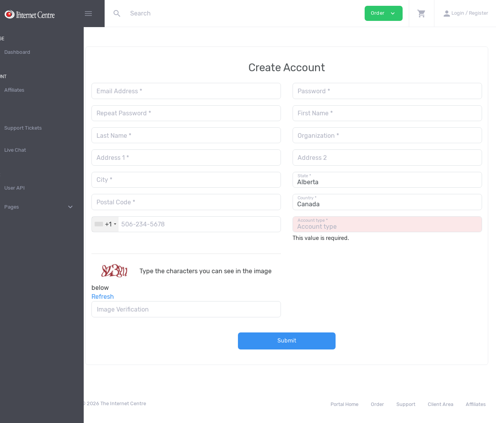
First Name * (328, 113)
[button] (421, 13)
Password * (327, 91)
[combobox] (132, 224)
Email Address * (146, 91)
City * (132, 179)
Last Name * (141, 135)
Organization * (332, 135)
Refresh (130, 296)
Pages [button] (52, 207)
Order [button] (383, 13)
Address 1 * (140, 157)
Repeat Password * (151, 113)
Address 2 (325, 157)
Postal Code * (143, 202)
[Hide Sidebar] (88, 13)
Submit (300, 340)
